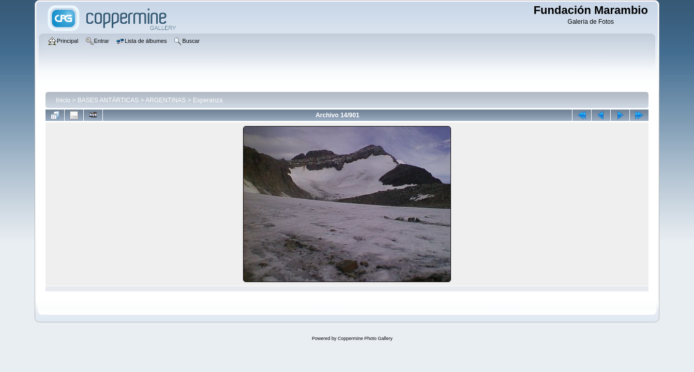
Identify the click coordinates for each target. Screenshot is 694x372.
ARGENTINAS (165, 100)
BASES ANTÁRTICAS (108, 100)
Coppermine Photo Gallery (365, 338)
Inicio (63, 100)
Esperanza (207, 100)
